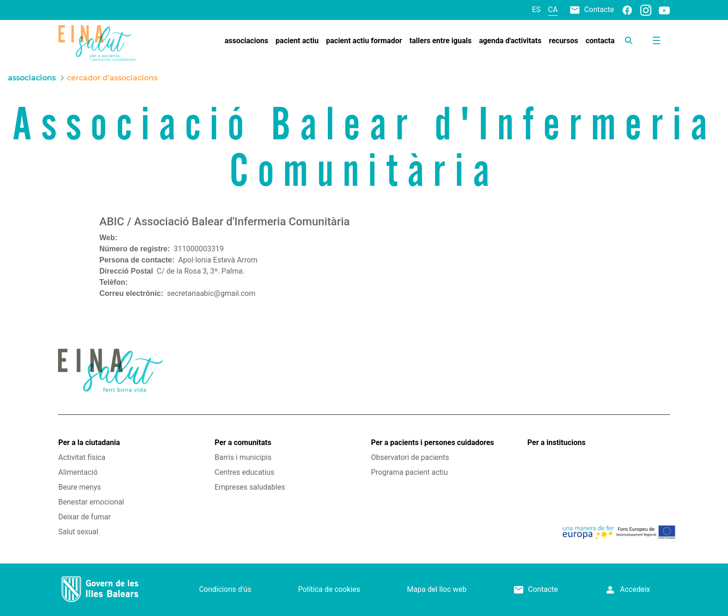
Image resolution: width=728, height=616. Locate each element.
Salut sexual (78, 531)
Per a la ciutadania (89, 442)
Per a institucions (556, 442)
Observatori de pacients (410, 457)
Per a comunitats (242, 442)
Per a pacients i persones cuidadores (432, 442)
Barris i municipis (242, 457)
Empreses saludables (249, 487)
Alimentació (78, 472)
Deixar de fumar (84, 516)
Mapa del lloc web (436, 589)
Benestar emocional (91, 502)
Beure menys (79, 487)
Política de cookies (329, 589)
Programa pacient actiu (409, 472)
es (536, 9)
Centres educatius (244, 472)
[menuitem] (246, 41)
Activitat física (81, 457)
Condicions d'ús (225, 589)
